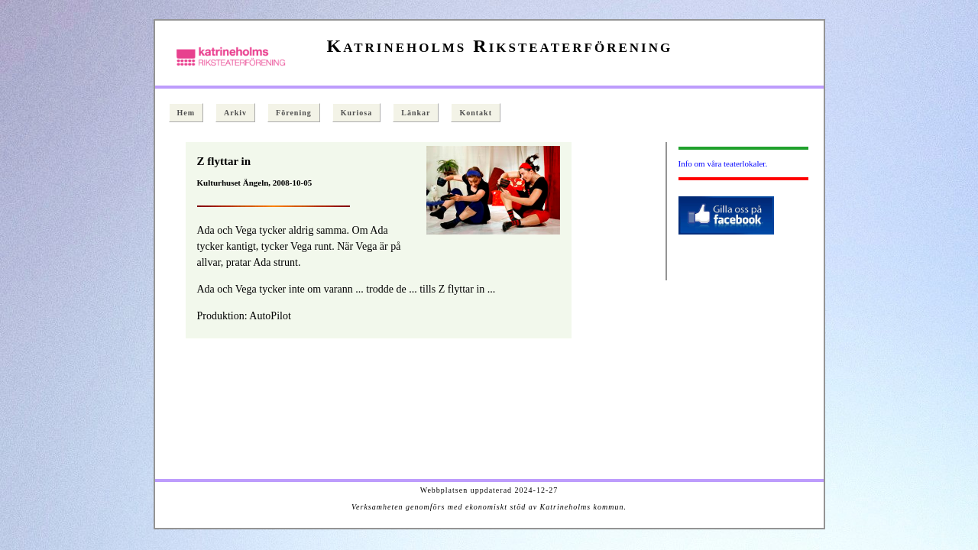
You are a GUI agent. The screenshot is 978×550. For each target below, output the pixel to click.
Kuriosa (356, 112)
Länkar (415, 112)
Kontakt (475, 112)
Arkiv (235, 112)
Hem (186, 112)
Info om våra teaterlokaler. (723, 163)
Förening (294, 112)
